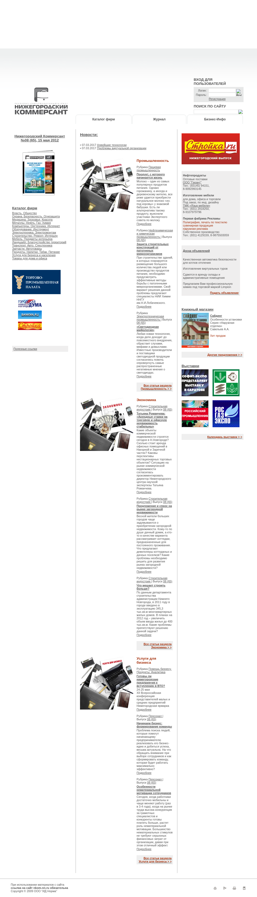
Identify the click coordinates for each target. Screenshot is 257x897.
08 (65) (141, 240)
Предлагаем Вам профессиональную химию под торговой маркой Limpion (207, 285)
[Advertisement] (128, 37)
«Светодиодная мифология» (148, 328)
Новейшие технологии (112, 145)
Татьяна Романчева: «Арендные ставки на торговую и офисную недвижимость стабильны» (152, 420)
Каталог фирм (103, 119)
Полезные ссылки (25, 348)
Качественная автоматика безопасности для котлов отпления (210, 261)
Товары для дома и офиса (29, 258)
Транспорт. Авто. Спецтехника (32, 245)
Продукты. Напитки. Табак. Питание (36, 251)
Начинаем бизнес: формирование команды (154, 725)
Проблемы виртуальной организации (121, 148)
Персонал (155, 716)
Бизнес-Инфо (215, 119)
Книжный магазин (197, 309)
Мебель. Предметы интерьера (32, 239)
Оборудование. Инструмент (30, 229)
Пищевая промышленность (149, 168)
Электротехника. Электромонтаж (34, 232)
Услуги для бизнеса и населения (33, 255)
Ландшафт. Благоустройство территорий (39, 242)
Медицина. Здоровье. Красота (32, 219)
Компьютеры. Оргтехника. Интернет (36, 226)
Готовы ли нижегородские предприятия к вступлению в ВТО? (151, 681)
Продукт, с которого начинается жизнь (151, 176)
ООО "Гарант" (192, 182)
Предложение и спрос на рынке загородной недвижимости (154, 509)
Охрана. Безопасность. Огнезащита (36, 216)
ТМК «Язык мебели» (196, 205)
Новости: (89, 135)
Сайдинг (216, 315)
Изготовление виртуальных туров (205, 268)
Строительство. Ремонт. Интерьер (35, 235)
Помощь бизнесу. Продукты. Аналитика (154, 670)
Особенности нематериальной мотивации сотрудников (154, 790)
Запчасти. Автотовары (27, 248)
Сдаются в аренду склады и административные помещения (204, 276)
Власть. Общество (24, 213)
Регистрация (217, 98)
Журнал (159, 119)
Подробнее (144, 223)
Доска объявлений (196, 250)
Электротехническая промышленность (150, 318)
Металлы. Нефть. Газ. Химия (31, 222)
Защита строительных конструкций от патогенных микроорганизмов (153, 248)
